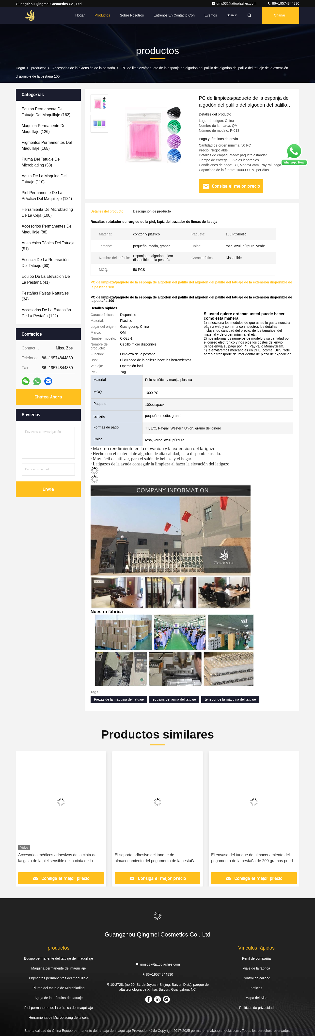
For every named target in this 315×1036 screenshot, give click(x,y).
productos (38, 68)
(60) (45, 263)
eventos (211, 15)
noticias (256, 988)
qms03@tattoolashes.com (234, 3)
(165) (47, 145)
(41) (46, 279)
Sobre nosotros (132, 15)
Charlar (279, 15)
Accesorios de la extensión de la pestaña (83, 68)
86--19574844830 (283, 3)
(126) (44, 129)
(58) (41, 162)
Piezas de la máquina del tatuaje (119, 699)
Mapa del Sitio (257, 998)
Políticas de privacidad (256, 1008)
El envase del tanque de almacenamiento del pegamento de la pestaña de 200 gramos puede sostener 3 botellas (253, 858)
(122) (46, 313)
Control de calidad (256, 978)
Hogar (80, 15)
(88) (47, 229)
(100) (47, 212)
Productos (102, 15)
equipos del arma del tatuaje (174, 699)
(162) (46, 112)
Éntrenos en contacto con (174, 15)
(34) (45, 296)
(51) (48, 246)
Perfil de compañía (256, 958)
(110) (44, 179)
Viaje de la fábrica (256, 968)
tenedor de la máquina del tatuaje (230, 699)
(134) (47, 196)
